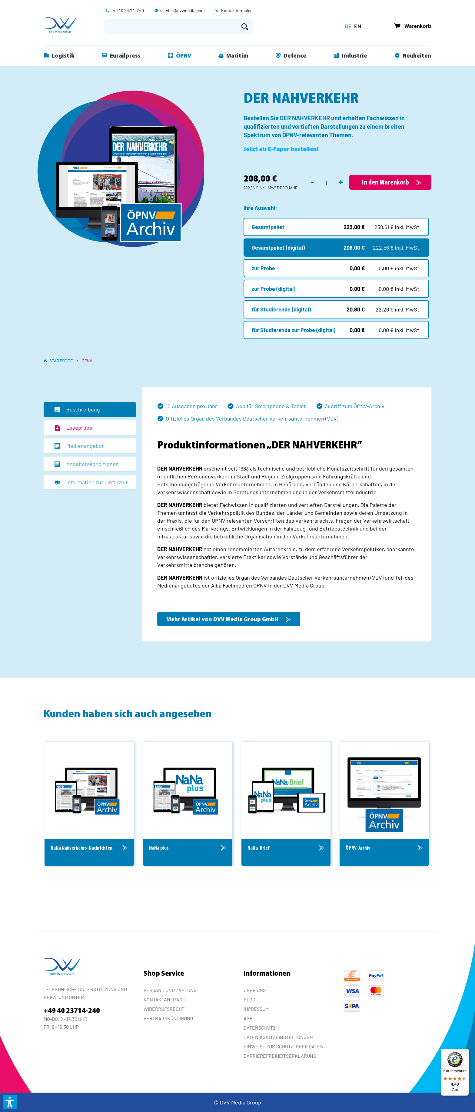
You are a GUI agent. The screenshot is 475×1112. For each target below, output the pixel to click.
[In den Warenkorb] (390, 182)
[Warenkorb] (411, 26)
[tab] (90, 409)
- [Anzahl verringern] (312, 181)
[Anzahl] (326, 182)
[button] (10, 1102)
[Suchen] (245, 26)
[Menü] (465, 1052)
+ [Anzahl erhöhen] (341, 181)
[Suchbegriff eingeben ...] (170, 26)
